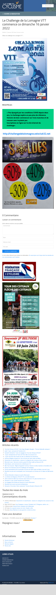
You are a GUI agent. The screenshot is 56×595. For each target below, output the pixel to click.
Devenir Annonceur (9, 550)
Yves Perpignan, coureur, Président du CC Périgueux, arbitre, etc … (33, 514)
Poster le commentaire (11, 261)
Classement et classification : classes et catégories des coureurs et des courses (25, 470)
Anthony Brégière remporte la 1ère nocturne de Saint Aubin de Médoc (23, 468)
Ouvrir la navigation (11, 14)
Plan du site (8, 555)
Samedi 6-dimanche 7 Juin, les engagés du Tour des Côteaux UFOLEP (23, 462)
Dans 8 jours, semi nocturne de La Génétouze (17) (18, 473)
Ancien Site (5, 567)
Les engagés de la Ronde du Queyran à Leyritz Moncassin (20, 492)
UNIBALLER (51, 592)
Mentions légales (9, 554)
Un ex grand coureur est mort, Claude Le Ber (21, 518)
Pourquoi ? (33, 528)
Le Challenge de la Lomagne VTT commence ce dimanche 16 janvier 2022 (25, 24)
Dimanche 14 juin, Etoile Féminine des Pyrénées (17, 490)
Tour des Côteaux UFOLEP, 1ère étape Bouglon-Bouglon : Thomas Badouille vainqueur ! (27, 459)
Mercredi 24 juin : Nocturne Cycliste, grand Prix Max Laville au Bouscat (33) (24, 472)
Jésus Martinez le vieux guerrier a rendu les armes (23, 519)
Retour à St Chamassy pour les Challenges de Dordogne (19, 477)
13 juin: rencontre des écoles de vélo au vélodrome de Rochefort (21, 466)
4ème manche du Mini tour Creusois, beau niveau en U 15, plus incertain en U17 (25, 488)
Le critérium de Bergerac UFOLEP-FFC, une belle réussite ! (20, 486)
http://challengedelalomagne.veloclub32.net (26, 133)
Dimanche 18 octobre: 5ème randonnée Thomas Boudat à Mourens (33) (23, 496)
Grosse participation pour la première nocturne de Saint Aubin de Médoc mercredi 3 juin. (27, 479)
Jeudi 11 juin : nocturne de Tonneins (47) (15, 461)
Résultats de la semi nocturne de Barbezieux (16, 494)
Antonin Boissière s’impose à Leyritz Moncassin (17, 485)
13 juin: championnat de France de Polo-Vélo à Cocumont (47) (21, 464)
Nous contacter (9, 552)
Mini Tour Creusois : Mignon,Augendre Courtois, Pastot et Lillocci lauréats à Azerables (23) (28, 475)
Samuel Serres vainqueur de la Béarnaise (23, 516)
